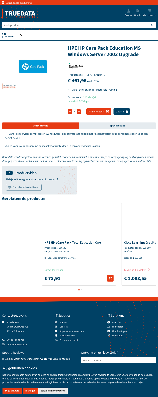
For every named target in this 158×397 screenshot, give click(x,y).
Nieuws (63, 322)
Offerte (122, 111)
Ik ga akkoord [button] (12, 390)
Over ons (117, 322)
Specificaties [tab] (117, 125)
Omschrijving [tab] (40, 125)
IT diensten (117, 326)
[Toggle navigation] (12, 35)
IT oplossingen (119, 331)
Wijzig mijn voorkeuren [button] (53, 390)
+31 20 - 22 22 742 (15, 340)
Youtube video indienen (26, 187)
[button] (128, 11)
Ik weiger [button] (30, 390)
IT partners (117, 335)
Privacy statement (69, 340)
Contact (64, 326)
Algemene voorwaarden (72, 331)
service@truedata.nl (17, 344)
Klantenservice (67, 335)
